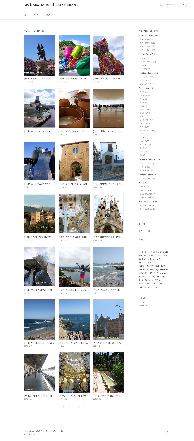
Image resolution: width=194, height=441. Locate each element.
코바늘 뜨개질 (160, 277)
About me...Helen (149, 35)
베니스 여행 (143, 287)
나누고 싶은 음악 (147, 179)
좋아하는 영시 (147, 163)
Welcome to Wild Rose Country (51, 5)
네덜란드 (145, 141)
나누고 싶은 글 (146, 167)
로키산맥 (145, 96)
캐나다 (144, 92)
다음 (84, 406)
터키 (143, 155)
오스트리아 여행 (156, 284)
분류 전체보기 (148, 31)
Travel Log (146, 88)
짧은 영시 (158, 280)
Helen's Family (148, 54)
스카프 (164, 256)
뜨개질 (158, 259)
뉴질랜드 (145, 152)
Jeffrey (145, 69)
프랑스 (144, 103)
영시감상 (158, 256)
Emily (144, 65)
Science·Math (147, 205)
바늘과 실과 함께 (147, 50)
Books (144, 187)
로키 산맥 (142, 277)
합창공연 (163, 266)
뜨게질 (150, 273)
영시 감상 (142, 259)
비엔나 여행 (164, 252)
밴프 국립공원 (143, 252)
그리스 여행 (150, 277)
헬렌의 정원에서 (147, 46)
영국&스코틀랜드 (147, 120)
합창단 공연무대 (147, 194)
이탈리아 (145, 113)
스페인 (144, 117)
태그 (36, 14)
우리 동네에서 (147, 77)
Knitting (163, 273)
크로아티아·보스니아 (148, 131)
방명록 (49, 14)
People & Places (148, 73)
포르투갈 (145, 127)
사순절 (156, 273)
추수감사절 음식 (144, 284)
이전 (63, 406)
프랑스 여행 (153, 270)
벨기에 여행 (150, 259)
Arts (143, 183)
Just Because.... (148, 202)
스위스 (143, 134)
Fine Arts (145, 190)
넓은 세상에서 (147, 84)
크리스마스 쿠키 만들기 (146, 266)
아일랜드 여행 (143, 270)
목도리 (141, 280)
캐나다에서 (145, 80)
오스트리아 (145, 110)
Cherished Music (148, 175)
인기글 (148, 231)
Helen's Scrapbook (149, 159)
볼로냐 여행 (143, 273)
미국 (143, 99)
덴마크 (143, 148)
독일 (143, 106)
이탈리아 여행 (163, 270)
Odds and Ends (147, 209)
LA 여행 (151, 256)
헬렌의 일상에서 (147, 39)
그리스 (144, 138)
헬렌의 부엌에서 (147, 43)
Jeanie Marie (148, 62)
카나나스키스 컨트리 (146, 263)
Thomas (144, 58)
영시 (157, 266)
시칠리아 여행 (154, 252)
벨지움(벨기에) (147, 145)
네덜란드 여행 (152, 287)
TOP (167, 432)
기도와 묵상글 (146, 170)
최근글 (141, 231)
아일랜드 (145, 124)
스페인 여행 (143, 256)
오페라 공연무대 (147, 197)
